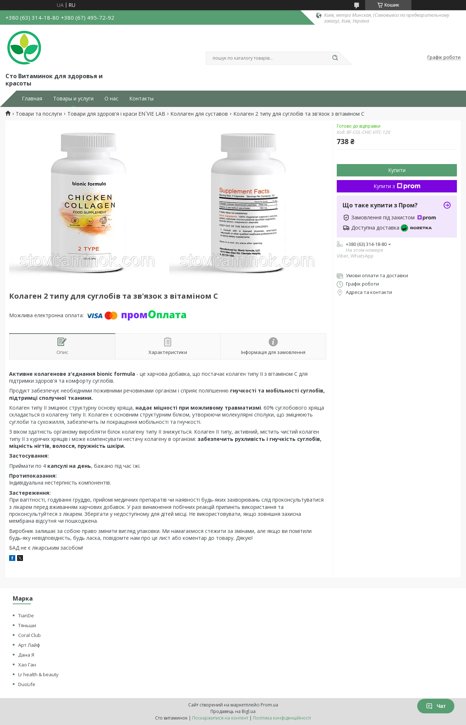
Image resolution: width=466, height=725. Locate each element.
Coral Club (29, 635)
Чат (436, 706)
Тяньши (27, 625)
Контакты (141, 98)
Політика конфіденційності (282, 718)
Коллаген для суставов (199, 114)
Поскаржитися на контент (220, 718)
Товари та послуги (39, 114)
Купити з (397, 186)
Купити (397, 170)
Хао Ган (27, 664)
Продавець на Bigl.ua (233, 711)
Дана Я (26, 655)
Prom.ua (269, 705)
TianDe (26, 615)
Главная (32, 98)
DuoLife (26, 684)
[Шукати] (335, 58)
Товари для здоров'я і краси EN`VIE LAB (116, 114)
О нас (111, 98)
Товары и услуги (73, 98)
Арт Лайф (29, 645)
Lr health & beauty (38, 674)
